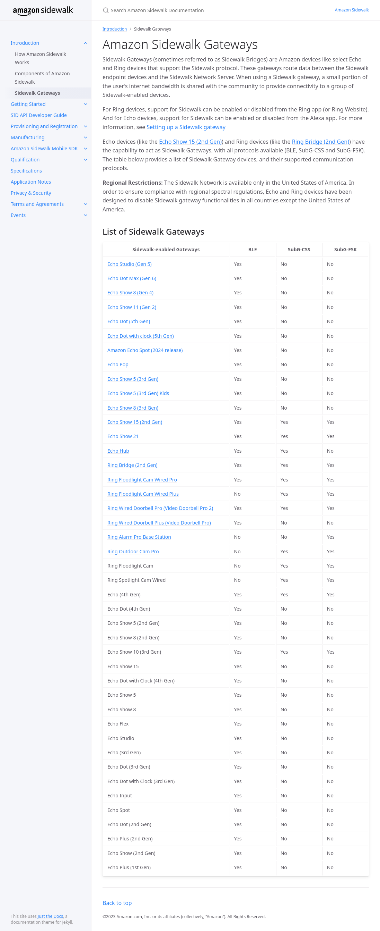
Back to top (117, 903)
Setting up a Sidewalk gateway (186, 127)
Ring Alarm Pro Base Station (139, 537)
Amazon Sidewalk (352, 10)
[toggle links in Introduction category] (85, 43)
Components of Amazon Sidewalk (42, 77)
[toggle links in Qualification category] (85, 159)
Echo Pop (118, 364)
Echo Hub (118, 450)
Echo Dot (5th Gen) (128, 321)
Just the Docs (50, 916)
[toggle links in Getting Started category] (85, 104)
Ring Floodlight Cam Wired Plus (143, 493)
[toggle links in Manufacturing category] (85, 137)
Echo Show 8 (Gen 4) (130, 292)
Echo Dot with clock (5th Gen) (140, 336)
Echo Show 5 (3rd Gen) (132, 379)
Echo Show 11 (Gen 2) (131, 307)
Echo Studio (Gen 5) (129, 264)
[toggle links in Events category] (85, 215)
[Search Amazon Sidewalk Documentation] (184, 10)
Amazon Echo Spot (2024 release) (145, 350)
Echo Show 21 (123, 436)
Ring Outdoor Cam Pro (133, 551)
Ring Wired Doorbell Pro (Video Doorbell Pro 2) (160, 508)
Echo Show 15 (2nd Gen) (190, 141)
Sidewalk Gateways (37, 93)
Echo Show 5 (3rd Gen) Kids (138, 393)
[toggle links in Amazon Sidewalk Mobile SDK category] (85, 148)
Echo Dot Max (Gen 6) (131, 278)
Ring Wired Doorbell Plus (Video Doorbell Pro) (159, 522)
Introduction (115, 29)
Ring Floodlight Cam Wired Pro (142, 479)
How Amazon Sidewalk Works (40, 58)
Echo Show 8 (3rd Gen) (132, 407)
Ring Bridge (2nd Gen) (320, 141)
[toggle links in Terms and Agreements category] (85, 204)
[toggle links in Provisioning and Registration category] (85, 126)
